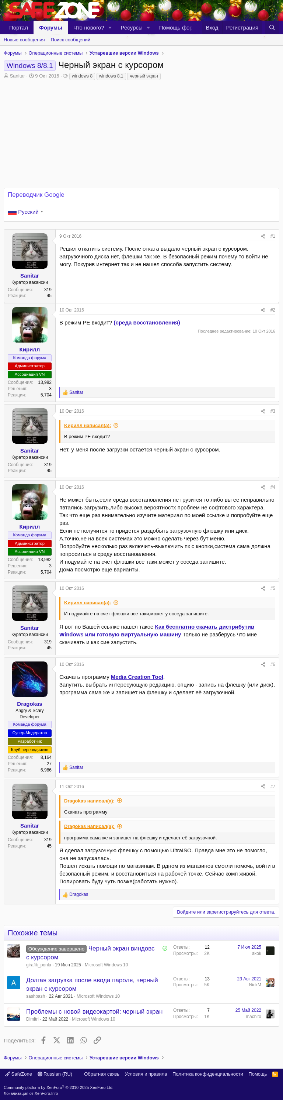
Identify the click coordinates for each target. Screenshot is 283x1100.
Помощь (257, 1074)
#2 (272, 310)
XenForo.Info (46, 1093)
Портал (18, 27)
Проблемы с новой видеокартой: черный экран (94, 1011)
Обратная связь (101, 1074)
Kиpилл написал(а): (87, 425)
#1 (272, 236)
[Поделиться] (263, 236)
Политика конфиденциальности (207, 1074)
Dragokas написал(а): (89, 801)
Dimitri (32, 1019)
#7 (272, 786)
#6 (272, 664)
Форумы (50, 27)
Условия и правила (146, 1074)
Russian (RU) (55, 1074)
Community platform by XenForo (58, 1087)
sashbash (35, 996)
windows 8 (82, 76)
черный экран (144, 76)
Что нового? (88, 27)
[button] (110, 27)
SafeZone (18, 1074)
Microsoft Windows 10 (106, 964)
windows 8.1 (111, 76)
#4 (272, 487)
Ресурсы (132, 27)
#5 (272, 588)
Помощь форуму (180, 27)
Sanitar (17, 76)
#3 (272, 411)
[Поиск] (272, 27)
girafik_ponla (38, 964)
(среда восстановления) (147, 322)
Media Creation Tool (137, 677)
